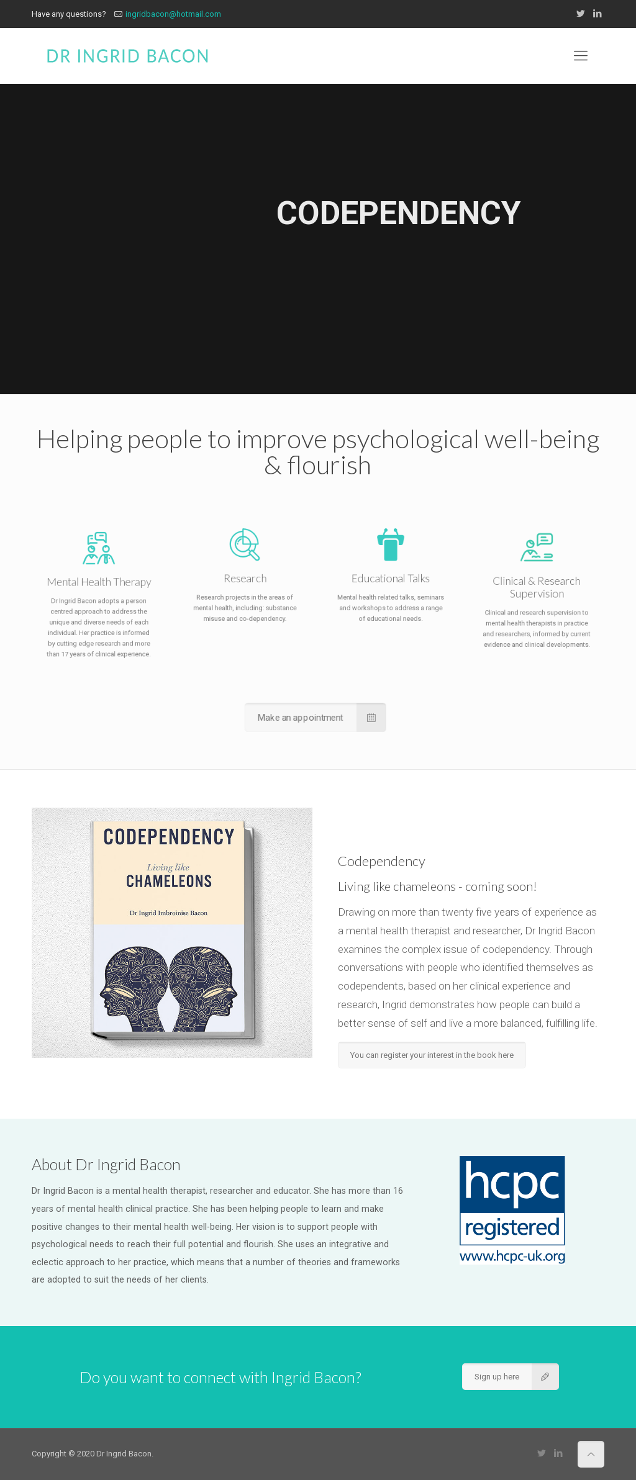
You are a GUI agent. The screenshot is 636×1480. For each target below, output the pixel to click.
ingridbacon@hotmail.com (173, 14)
